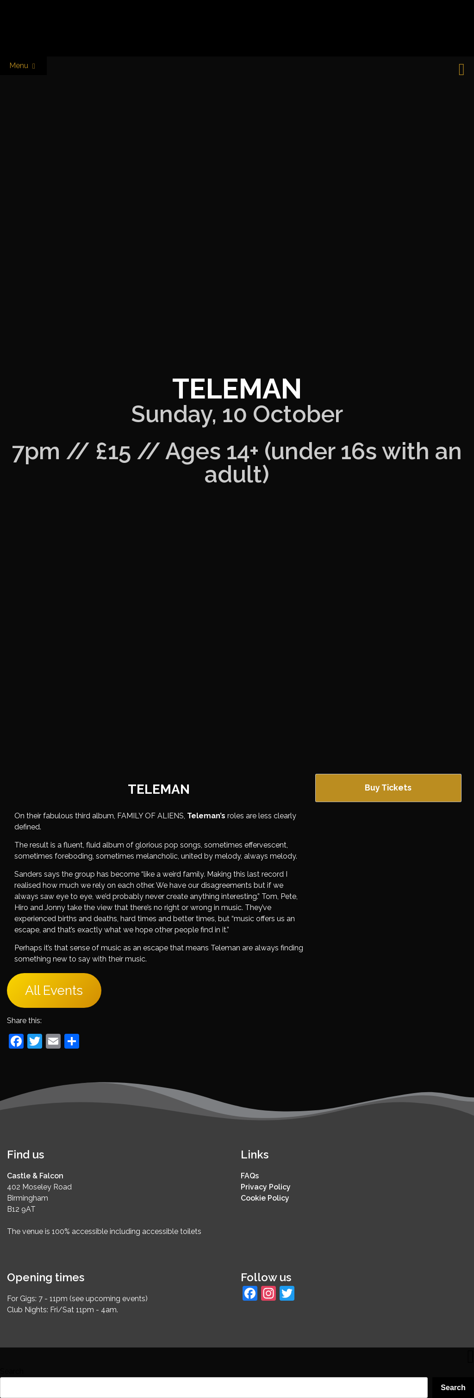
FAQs (250, 1175)
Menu (23, 66)
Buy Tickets (388, 787)
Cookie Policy (265, 1198)
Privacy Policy (266, 1187)
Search (12, 1371)
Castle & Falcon (35, 1175)
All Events (54, 990)
